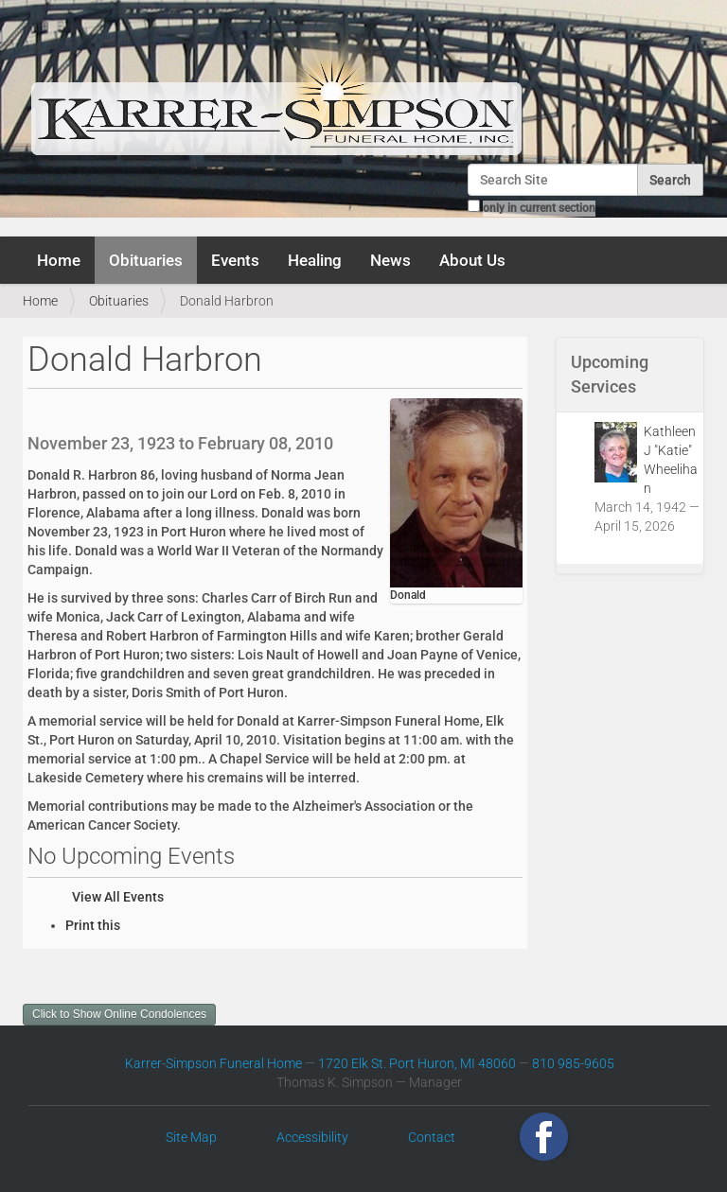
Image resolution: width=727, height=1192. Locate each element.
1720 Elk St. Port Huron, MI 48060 (417, 1063)
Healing (315, 260)
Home (58, 260)
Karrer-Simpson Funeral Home (213, 1063)
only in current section (539, 208)
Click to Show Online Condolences (119, 1014)
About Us (472, 260)
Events (235, 260)
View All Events (118, 896)
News (390, 260)
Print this (92, 925)
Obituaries (146, 260)
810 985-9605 (573, 1063)
